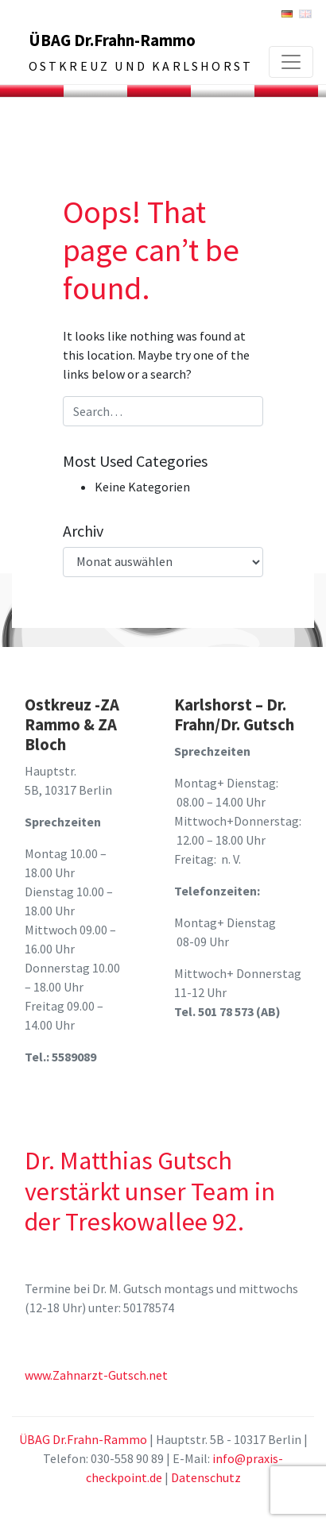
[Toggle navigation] (291, 62)
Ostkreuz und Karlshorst (141, 66)
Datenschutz (206, 1477)
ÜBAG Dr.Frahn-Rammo (112, 40)
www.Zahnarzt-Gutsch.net (96, 1375)
